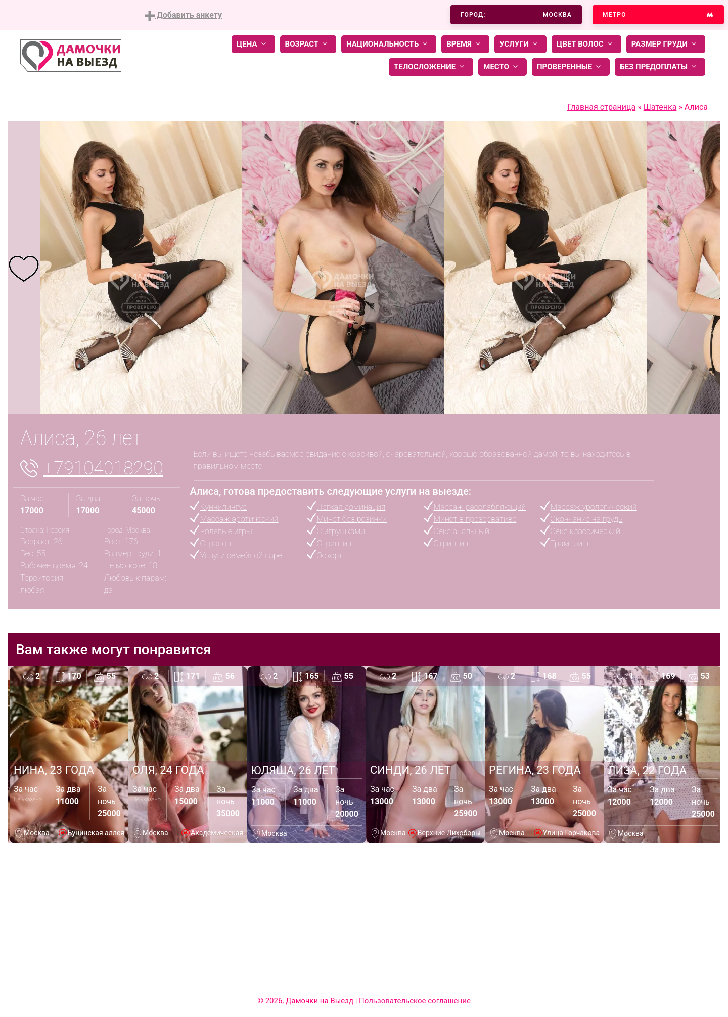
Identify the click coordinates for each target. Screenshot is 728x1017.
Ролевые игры (226, 531)
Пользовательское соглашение (415, 1000)
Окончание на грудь (587, 519)
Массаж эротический (239, 519)
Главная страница (601, 107)
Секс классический (585, 531)
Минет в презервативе (475, 519)
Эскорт (330, 555)
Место (502, 67)
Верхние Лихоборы (449, 833)
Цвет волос (586, 44)
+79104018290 (103, 468)
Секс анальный (461, 531)
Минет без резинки (352, 519)
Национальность (388, 44)
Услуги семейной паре (241, 555)
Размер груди (665, 44)
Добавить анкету (183, 15)
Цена (253, 44)
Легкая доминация (351, 507)
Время (465, 44)
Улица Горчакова (571, 833)
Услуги (520, 44)
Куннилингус (223, 507)
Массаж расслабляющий (480, 507)
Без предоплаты (660, 67)
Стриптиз (334, 543)
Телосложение (431, 67)
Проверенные (571, 67)
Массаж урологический (594, 507)
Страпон (215, 543)
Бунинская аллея (96, 833)
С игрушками (341, 531)
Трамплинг (570, 543)
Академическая (217, 833)
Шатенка (660, 107)
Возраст (308, 44)
